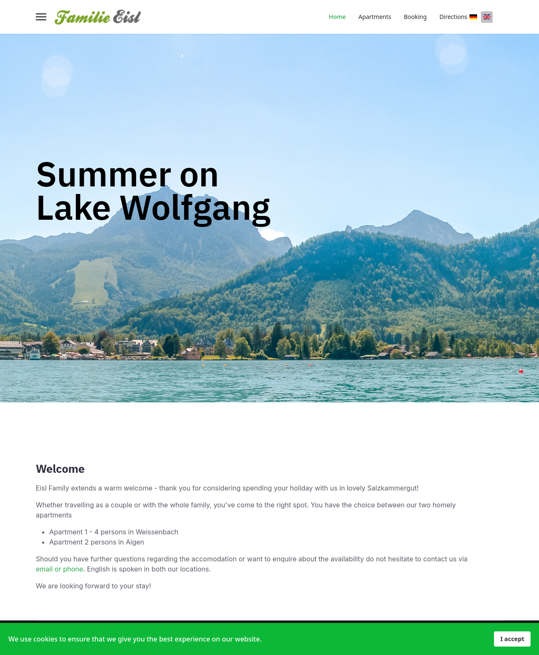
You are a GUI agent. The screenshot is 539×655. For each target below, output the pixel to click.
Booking (415, 17)
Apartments (374, 17)
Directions (453, 17)
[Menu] (41, 17)
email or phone (59, 569)
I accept (512, 639)
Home (337, 17)
